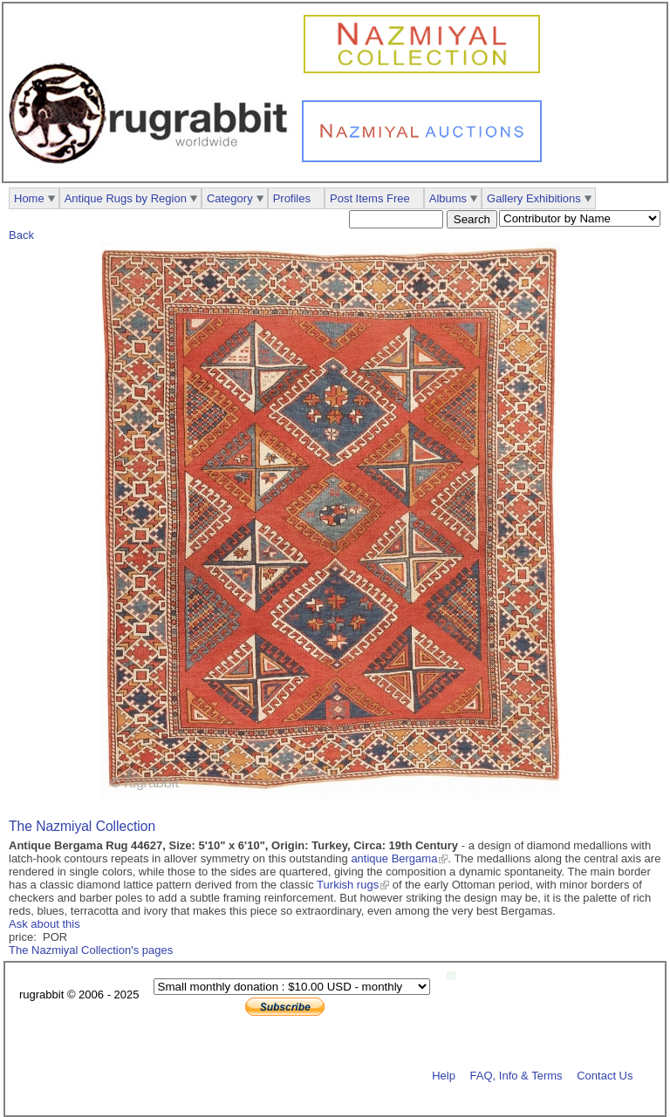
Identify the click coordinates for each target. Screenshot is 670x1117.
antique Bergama (394, 858)
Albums (448, 198)
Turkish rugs (348, 884)
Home (29, 198)
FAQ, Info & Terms (516, 1074)
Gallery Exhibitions (534, 198)
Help (443, 1074)
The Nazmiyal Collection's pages (91, 950)
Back (21, 235)
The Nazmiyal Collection (82, 826)
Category (230, 198)
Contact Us (604, 1074)
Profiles (292, 198)
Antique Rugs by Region (126, 198)
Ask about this (44, 923)
